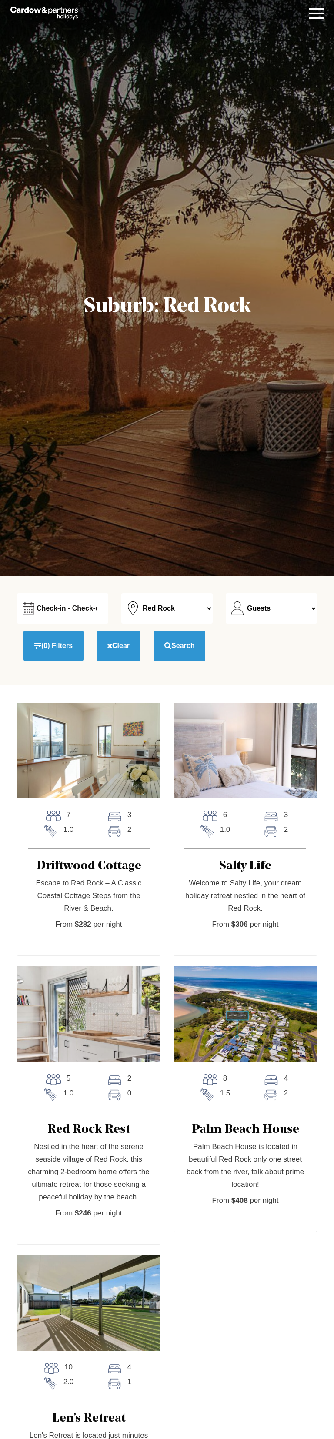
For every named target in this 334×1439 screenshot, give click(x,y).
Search (179, 645)
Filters (53, 646)
